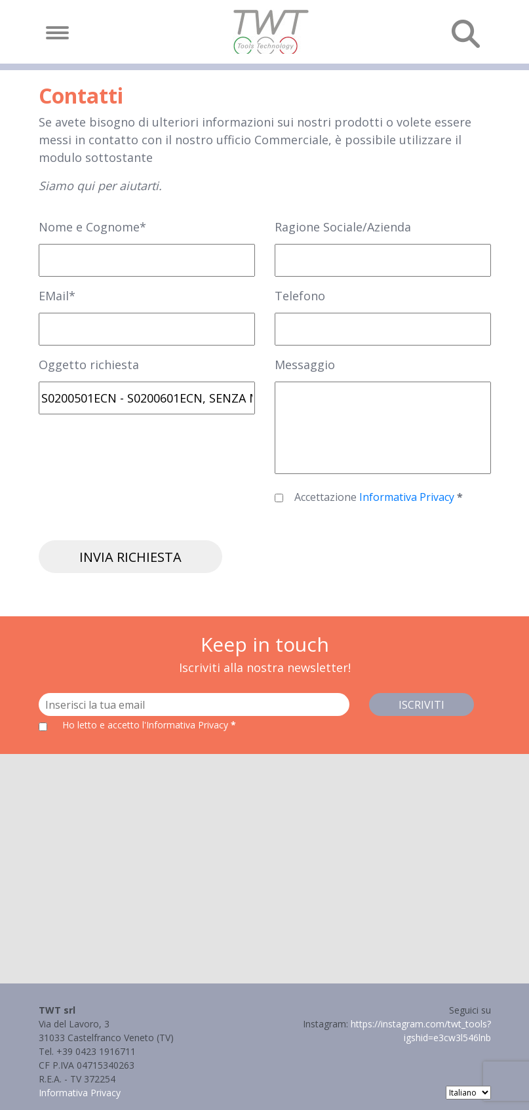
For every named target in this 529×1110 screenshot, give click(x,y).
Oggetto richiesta (89, 364)
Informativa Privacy (408, 497)
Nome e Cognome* (92, 227)
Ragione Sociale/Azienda (343, 227)
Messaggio (305, 364)
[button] (264, 856)
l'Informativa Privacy (186, 725)
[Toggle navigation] (57, 33)
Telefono (300, 296)
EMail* (57, 296)
